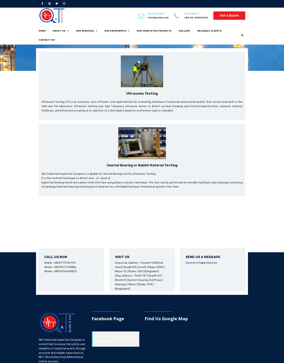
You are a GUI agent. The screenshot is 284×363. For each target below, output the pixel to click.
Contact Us (47, 40)
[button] (242, 35)
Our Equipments (117, 31)
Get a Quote (229, 15)
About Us (61, 31)
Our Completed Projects (154, 31)
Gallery (184, 31)
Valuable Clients (209, 31)
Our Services (86, 31)
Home (42, 31)
